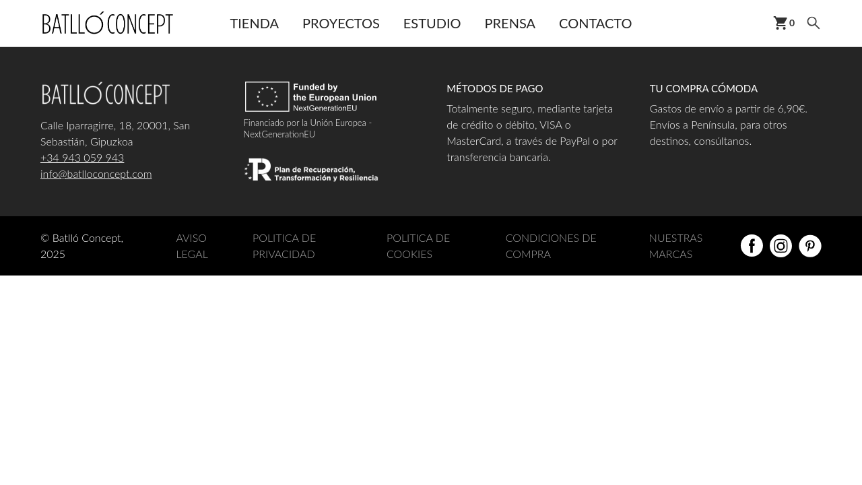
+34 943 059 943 (82, 157)
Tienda (254, 23)
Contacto (595, 23)
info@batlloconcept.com (96, 173)
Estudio (432, 23)
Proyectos (341, 23)
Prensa (510, 23)
